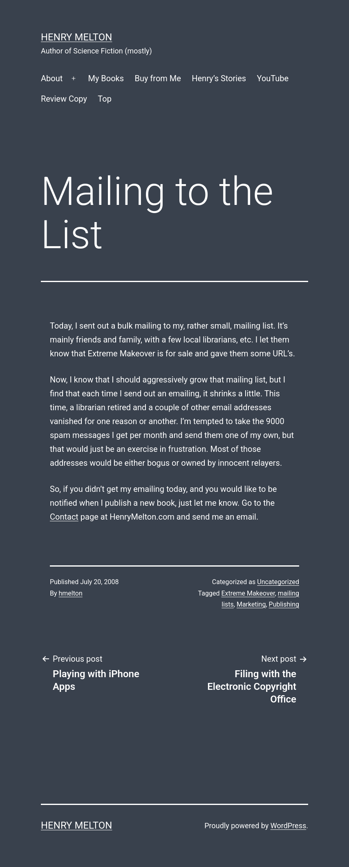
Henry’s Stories (219, 78)
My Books (106, 78)
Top (105, 99)
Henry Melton (76, 37)
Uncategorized (278, 582)
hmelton (71, 593)
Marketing (251, 604)
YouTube (273, 78)
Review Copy (64, 99)
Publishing (284, 604)
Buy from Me (157, 78)
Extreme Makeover (248, 593)
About (52, 78)
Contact (64, 517)
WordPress (288, 825)
